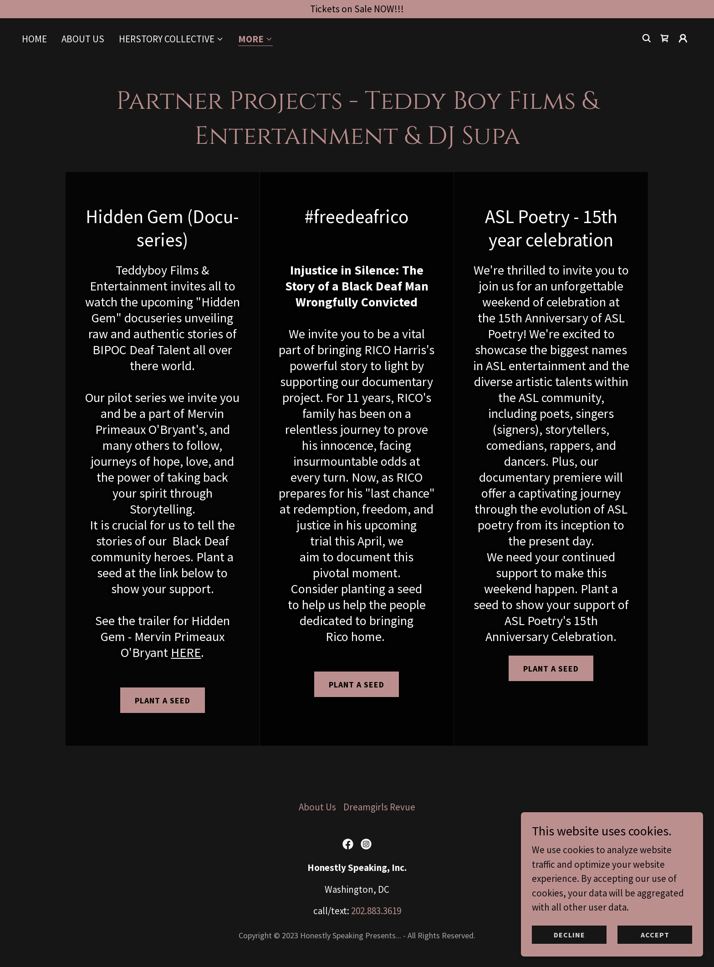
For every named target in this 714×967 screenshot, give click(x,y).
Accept (655, 934)
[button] (171, 39)
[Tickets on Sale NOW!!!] (357, 9)
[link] (665, 38)
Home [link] (34, 39)
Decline (569, 934)
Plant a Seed (356, 684)
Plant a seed (162, 700)
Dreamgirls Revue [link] (379, 807)
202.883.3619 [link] (376, 911)
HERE (186, 652)
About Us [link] (82, 39)
